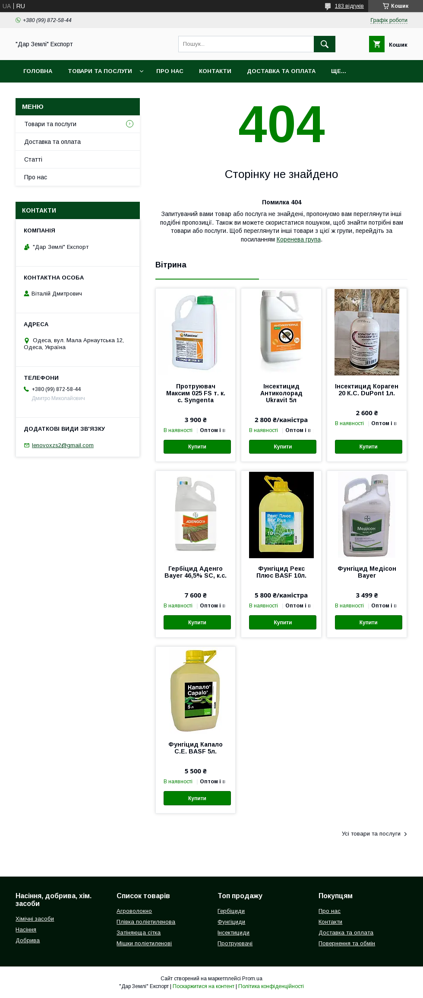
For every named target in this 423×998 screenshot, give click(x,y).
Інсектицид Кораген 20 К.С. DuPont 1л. (366, 390)
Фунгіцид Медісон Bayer (367, 572)
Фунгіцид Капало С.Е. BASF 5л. (195, 748)
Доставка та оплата (281, 71)
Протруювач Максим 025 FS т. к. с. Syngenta (195, 393)
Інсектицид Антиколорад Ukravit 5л (281, 393)
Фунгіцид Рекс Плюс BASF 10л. (281, 572)
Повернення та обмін (347, 943)
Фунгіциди (231, 922)
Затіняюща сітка (139, 932)
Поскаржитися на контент (203, 986)
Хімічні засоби (35, 918)
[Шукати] (324, 44)
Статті (33, 159)
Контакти (215, 71)
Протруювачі (235, 943)
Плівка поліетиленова (146, 922)
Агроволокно (134, 911)
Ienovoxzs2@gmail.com (63, 445)
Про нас (169, 71)
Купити (197, 447)
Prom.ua (252, 979)
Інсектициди (233, 932)
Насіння (26, 929)
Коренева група (299, 239)
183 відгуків (349, 6)
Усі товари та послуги (371, 833)
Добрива (28, 940)
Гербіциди (231, 911)
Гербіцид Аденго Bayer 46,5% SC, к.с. (195, 572)
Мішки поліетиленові (144, 943)
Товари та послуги (100, 71)
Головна (37, 71)
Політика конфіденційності (271, 986)
